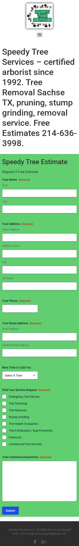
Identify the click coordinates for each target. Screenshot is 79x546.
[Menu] (39, 35)
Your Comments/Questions (26, 457)
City (4, 262)
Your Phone (16, 301)
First (4, 185)
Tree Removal (17, 410)
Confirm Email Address (15, 345)
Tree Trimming (18, 403)
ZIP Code (7, 278)
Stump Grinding (19, 417)
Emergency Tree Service (24, 396)
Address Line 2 (11, 245)
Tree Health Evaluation (23, 423)
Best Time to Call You (16, 367)
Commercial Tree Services (25, 444)
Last (4, 201)
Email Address (10, 328)
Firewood (15, 437)
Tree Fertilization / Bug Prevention (31, 430)
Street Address (11, 229)
